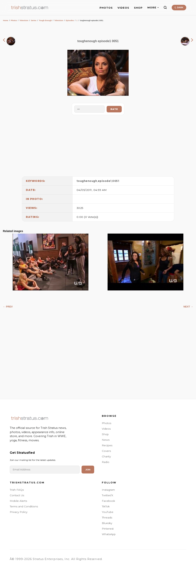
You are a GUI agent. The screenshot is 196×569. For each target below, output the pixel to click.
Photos (14, 20)
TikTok (106, 506)
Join (87, 469)
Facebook (108, 500)
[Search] (165, 7)
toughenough (87, 180)
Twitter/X (107, 495)
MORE (153, 7)
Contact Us (17, 495)
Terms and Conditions (24, 506)
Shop (105, 434)
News (105, 439)
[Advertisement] (98, 145)
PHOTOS (106, 7)
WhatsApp (109, 534)
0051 (115, 180)
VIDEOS (123, 7)
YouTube (107, 511)
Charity (106, 456)
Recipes (107, 445)
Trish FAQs (17, 489)
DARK (179, 7)
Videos (106, 428)
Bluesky (107, 523)
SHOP (138, 7)
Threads (107, 517)
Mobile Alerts (18, 500)
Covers (106, 450)
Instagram (108, 489)
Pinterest (108, 528)
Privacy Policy (18, 511)
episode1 (105, 180)
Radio (105, 462)
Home (5, 20)
